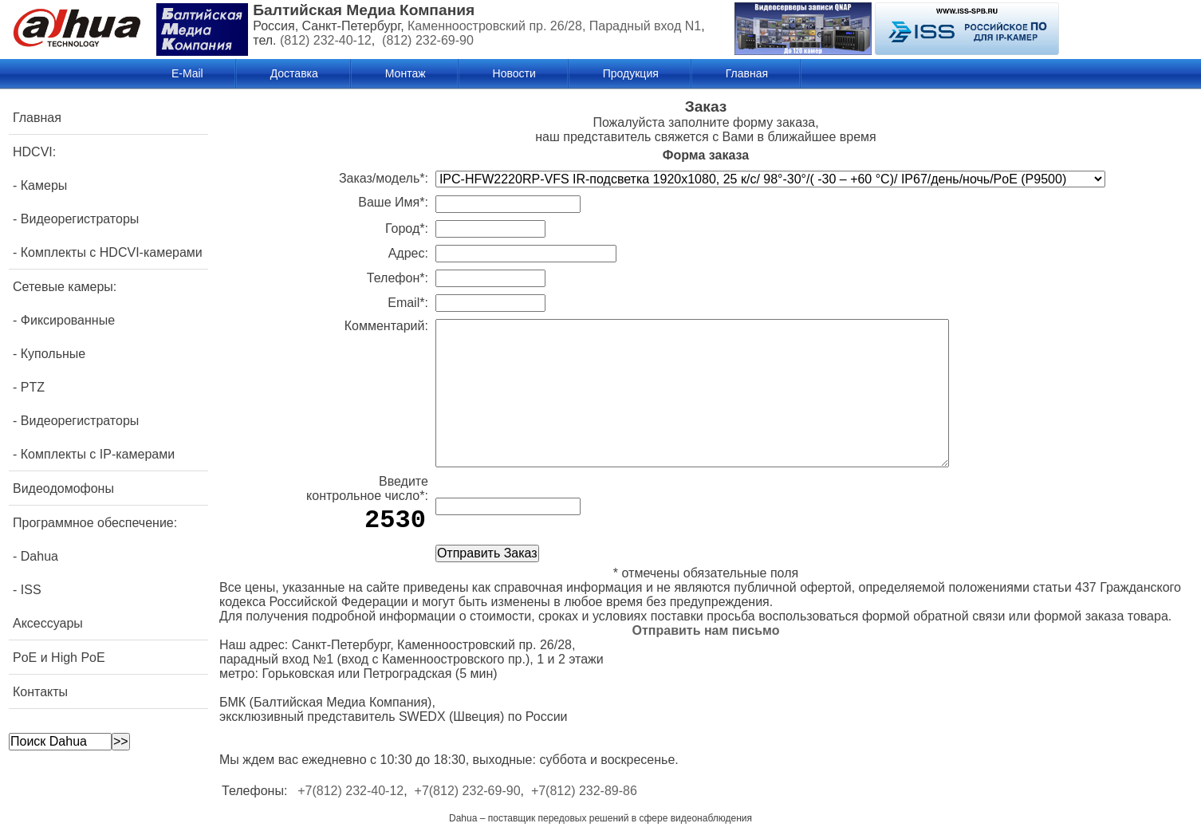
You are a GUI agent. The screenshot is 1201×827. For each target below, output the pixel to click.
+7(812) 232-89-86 (584, 790)
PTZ (33, 387)
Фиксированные (68, 320)
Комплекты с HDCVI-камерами (112, 252)
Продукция (631, 73)
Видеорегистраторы (80, 219)
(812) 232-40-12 (326, 40)
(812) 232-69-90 (428, 40)
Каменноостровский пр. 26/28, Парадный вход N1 (554, 26)
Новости (514, 73)
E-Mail (187, 73)
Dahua (39, 556)
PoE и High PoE (59, 657)
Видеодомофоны (63, 488)
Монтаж (405, 73)
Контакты (40, 692)
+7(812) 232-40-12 (350, 790)
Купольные (53, 353)
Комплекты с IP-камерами (98, 454)
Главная (747, 73)
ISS (31, 590)
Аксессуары (48, 623)
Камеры (44, 185)
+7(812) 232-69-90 (468, 790)
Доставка (294, 73)
